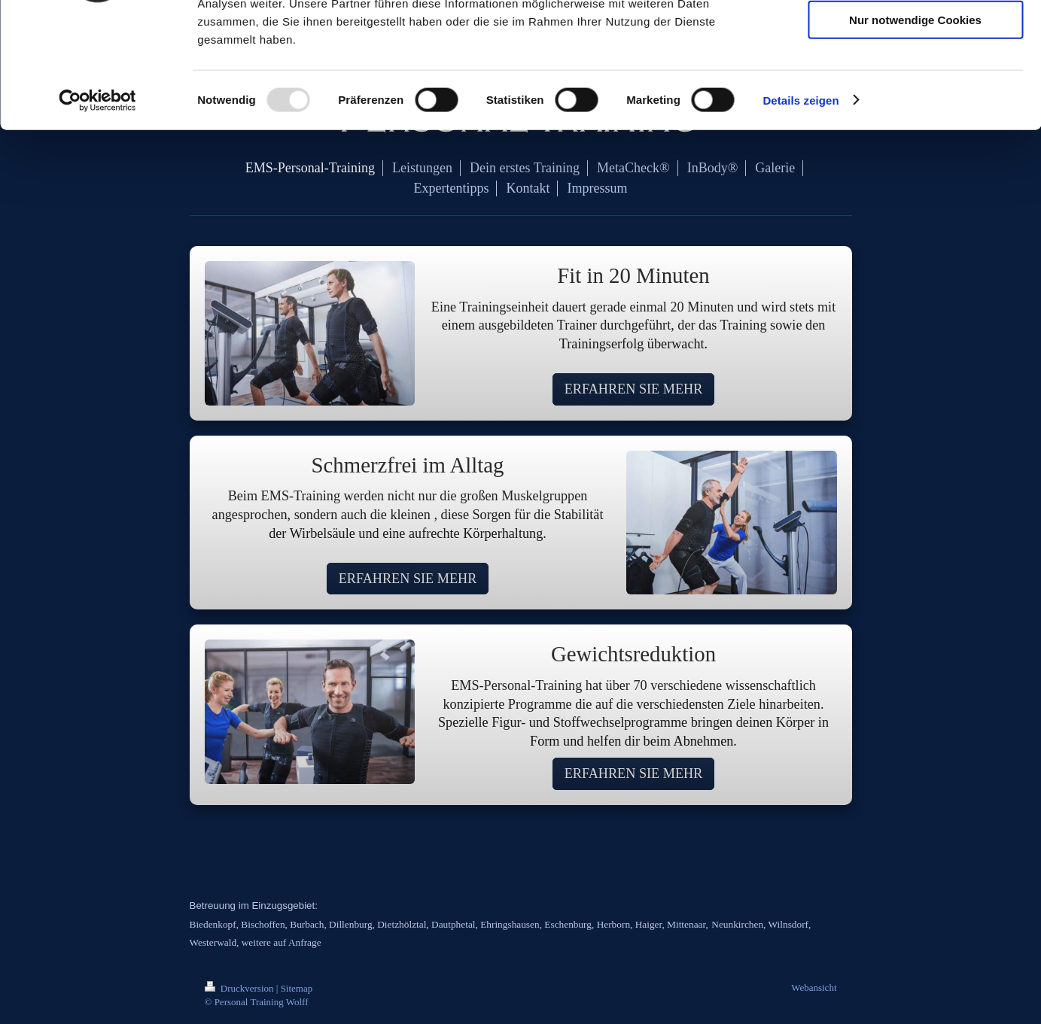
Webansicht (813, 987)
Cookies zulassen (915, 37)
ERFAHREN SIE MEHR (634, 389)
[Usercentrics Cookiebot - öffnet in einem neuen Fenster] (97, 206)
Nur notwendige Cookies (915, 125)
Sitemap (297, 988)
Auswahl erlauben (915, 81)
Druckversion (240, 988)
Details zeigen (800, 205)
